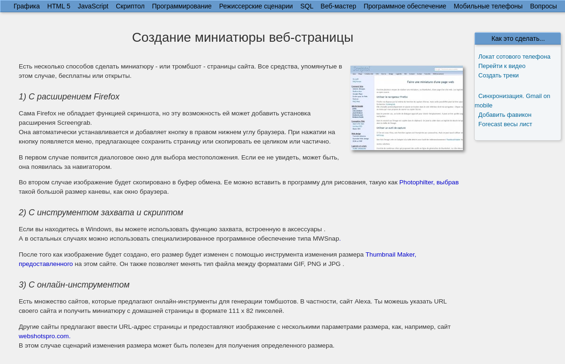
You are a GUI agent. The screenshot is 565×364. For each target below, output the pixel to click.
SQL (306, 6)
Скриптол (130, 6)
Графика (27, 6)
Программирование (181, 6)
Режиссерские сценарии (256, 6)
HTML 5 (58, 6)
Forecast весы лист (505, 124)
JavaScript (93, 6)
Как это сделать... (518, 38)
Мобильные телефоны (488, 6)
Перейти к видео (502, 65)
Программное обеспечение (405, 6)
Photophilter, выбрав (429, 182)
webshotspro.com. (45, 336)
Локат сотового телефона (514, 56)
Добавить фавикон (504, 114)
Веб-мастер (338, 6)
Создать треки (498, 75)
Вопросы (543, 6)
